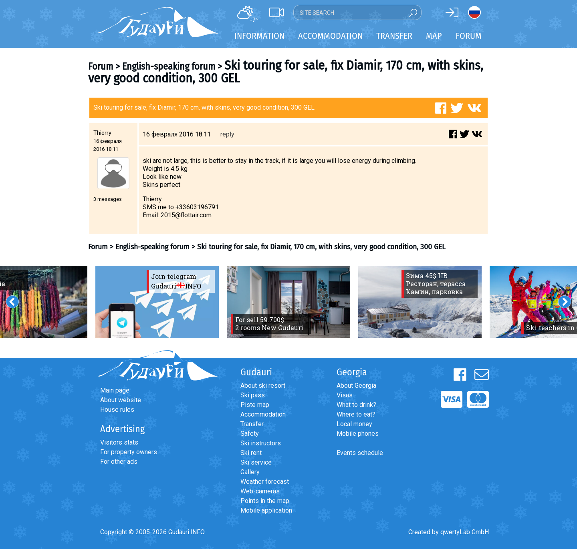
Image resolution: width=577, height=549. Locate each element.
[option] (157, 302)
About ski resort (262, 385)
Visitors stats (119, 442)
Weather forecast (264, 481)
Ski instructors (260, 443)
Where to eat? (356, 414)
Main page (114, 390)
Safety (249, 433)
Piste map (254, 405)
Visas (345, 395)
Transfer (252, 424)
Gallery (250, 472)
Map (434, 35)
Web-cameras (260, 491)
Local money (354, 424)
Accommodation (263, 414)
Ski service (256, 462)
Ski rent (251, 453)
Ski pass (252, 395)
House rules (117, 409)
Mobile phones (358, 433)
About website (120, 400)
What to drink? (356, 405)
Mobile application (266, 510)
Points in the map (264, 501)
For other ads (118, 461)
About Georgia (356, 385)
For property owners (128, 452)
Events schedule (360, 453)
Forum (469, 35)
